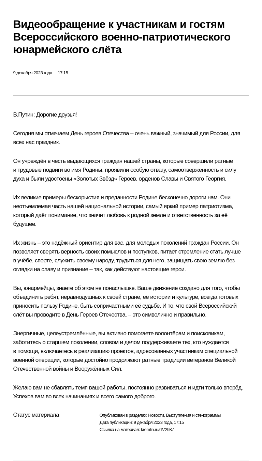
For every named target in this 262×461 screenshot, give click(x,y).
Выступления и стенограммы (193, 415)
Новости (156, 415)
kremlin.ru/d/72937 (157, 429)
